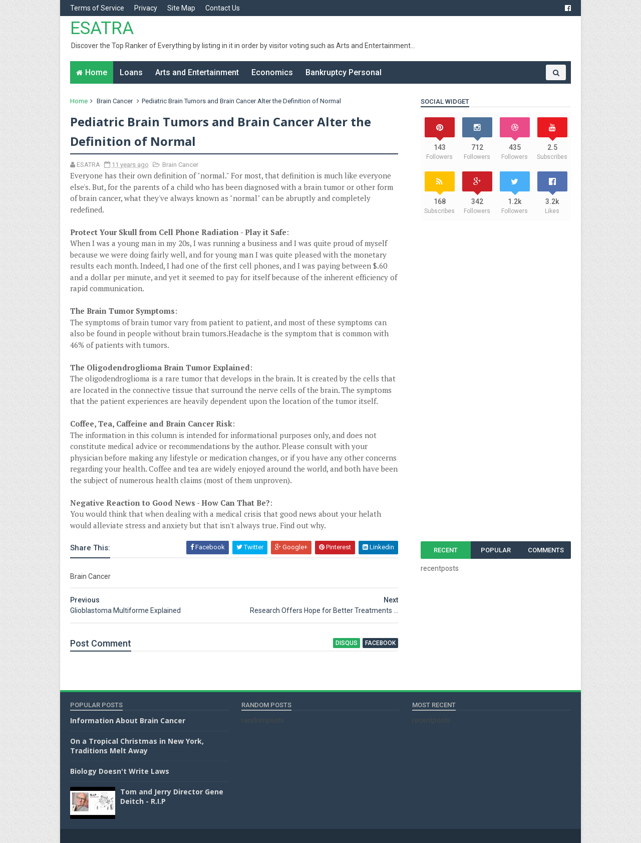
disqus (347, 643)
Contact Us (222, 8)
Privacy (145, 8)
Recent (446, 550)
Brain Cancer (115, 101)
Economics (272, 72)
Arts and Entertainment (197, 72)
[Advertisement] (496, 381)
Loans (131, 72)
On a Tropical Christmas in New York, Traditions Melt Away (137, 746)
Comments (546, 550)
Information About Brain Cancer (127, 720)
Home (96, 72)
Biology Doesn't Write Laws (119, 771)
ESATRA (102, 28)
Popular (496, 550)
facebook (380, 643)
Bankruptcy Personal (343, 72)
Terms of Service (97, 8)
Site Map (181, 8)
